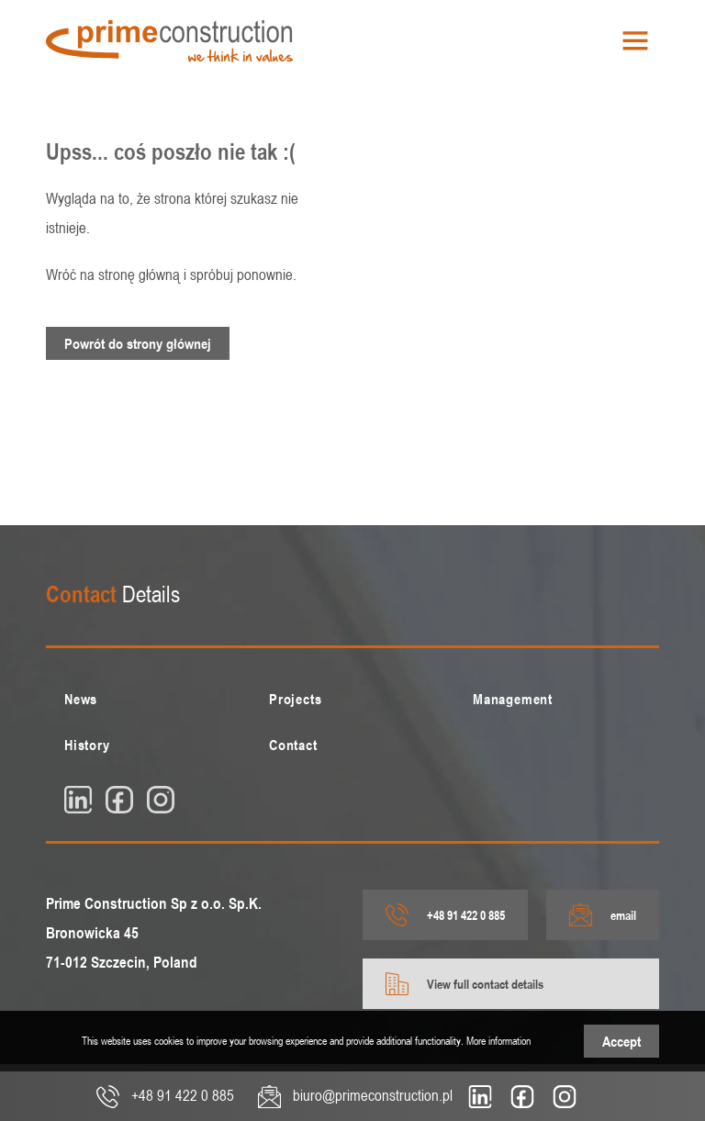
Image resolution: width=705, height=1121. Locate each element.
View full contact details (464, 983)
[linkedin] (78, 799)
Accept (621, 1041)
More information (498, 1040)
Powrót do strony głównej (137, 343)
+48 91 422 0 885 (445, 914)
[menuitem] (148, 699)
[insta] (160, 799)
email (602, 914)
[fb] (119, 799)
